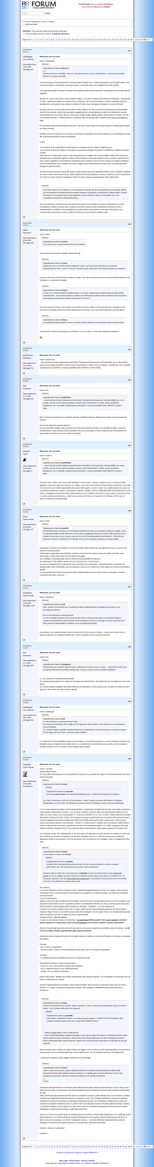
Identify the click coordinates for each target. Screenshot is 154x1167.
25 (91, 40)
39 (128, 40)
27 (96, 40)
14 (62, 40)
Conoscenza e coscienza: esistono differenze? (80, 1152)
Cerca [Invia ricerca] (48, 13)
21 (81, 40)
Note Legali (63, 1161)
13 (59, 40)
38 (126, 40)
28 (99, 40)
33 (112, 40)
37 (123, 40)
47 (150, 40)
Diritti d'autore (74, 1161)
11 (54, 40)
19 (75, 40)
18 (73, 40)
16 (67, 40)
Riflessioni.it (98, 7)
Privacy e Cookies (88, 1161)
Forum (44, 22)
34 (115, 40)
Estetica (60, 1152)
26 (94, 40)
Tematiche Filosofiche (60, 34)
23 (86, 40)
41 (134, 40)
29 (102, 40)
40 (131, 40)
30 (104, 40)
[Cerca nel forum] (33, 13)
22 (83, 40)
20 (78, 40)
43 (139, 40)
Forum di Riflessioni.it (32, 22)
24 (88, 40)
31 (107, 40)
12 (57, 40)
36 (120, 40)
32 (110, 40)
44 (142, 40)
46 (147, 40)
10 (51, 40)
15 (65, 40)
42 (136, 40)
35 (118, 40)
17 (70, 40)
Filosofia (51, 22)
